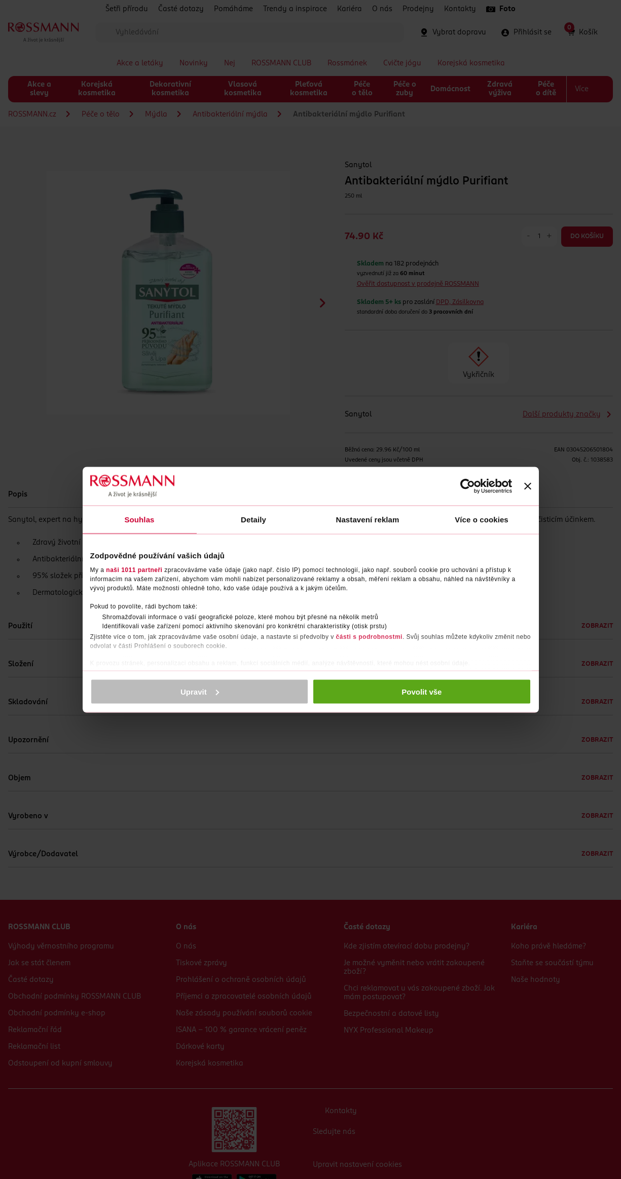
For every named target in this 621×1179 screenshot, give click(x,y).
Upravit (199, 691)
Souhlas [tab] (139, 519)
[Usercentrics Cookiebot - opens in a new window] (467, 485)
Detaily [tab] (253, 519)
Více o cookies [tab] (481, 519)
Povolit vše (421, 691)
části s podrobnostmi (369, 636)
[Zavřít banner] (527, 485)
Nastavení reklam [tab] (367, 519)
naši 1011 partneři (134, 570)
